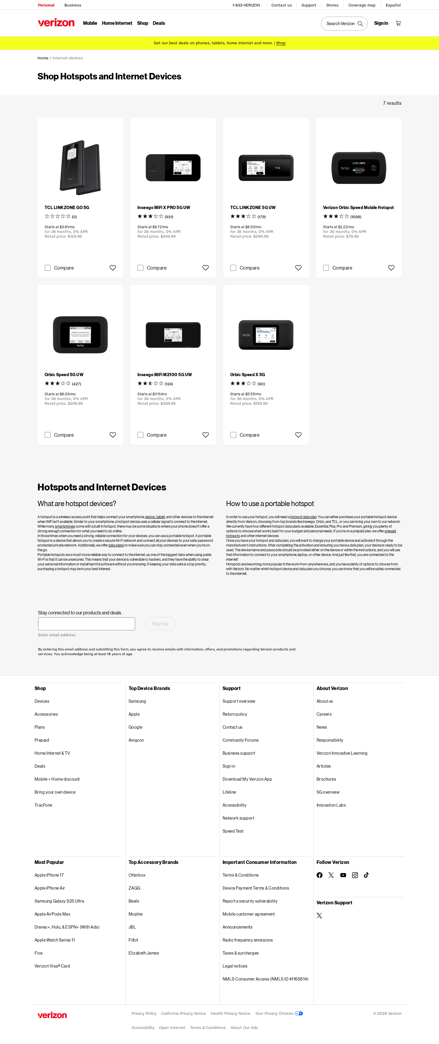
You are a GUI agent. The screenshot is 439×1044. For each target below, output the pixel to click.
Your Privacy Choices (279, 1012)
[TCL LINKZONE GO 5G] (67, 206)
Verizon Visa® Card (52, 965)
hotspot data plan (303, 516)
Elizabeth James (144, 952)
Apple (134, 713)
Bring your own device (55, 791)
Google (135, 726)
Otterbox (137, 874)
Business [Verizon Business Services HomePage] (72, 4)
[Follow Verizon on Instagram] (355, 874)
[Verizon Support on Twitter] (320, 915)
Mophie (136, 913)
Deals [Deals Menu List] (159, 22)
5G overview (328, 791)
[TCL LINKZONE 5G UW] (253, 206)
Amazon (136, 739)
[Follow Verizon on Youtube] (343, 874)
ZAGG (134, 887)
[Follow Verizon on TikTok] (367, 874)
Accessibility (235, 804)
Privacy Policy (144, 1012)
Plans (40, 726)
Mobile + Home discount (57, 778)
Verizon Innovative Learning (342, 752)
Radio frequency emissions (248, 939)
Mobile (90, 22)
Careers (324, 713)
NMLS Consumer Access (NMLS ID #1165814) (266, 978)
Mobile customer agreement (249, 913)
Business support (239, 752)
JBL (132, 926)
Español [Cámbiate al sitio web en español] (393, 4)
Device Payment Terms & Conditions (256, 887)
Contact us (282, 4)
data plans (116, 544)
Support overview (239, 700)
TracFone (43, 804)
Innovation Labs (331, 804)
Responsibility (330, 739)
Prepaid (42, 739)
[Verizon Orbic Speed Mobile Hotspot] (358, 206)
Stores (333, 4)
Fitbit (133, 939)
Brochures (326, 778)
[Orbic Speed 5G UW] (64, 373)
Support (309, 4)
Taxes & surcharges (241, 952)
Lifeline (229, 791)
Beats (134, 900)
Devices (42, 700)
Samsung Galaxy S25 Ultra (59, 900)
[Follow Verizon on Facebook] (320, 874)
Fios (39, 952)
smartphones (65, 525)
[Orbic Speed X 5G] (247, 373)
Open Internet (172, 1027)
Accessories (46, 713)
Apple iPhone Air (50, 887)
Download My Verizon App (247, 778)
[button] (112, 267)
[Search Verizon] (345, 23)
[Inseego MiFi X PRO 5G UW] (163, 206)
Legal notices (235, 965)
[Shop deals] (281, 42)
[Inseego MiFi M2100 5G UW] (164, 373)
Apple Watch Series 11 (55, 939)
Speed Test (233, 830)
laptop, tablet (155, 516)
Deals (40, 765)
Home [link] (43, 57)
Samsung (137, 700)
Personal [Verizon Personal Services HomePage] (46, 4)
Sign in (229, 765)
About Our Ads (244, 1027)
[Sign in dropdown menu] (382, 22)
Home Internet (117, 22)
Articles (324, 765)
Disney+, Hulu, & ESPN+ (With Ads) (67, 926)
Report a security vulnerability (250, 900)
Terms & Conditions (241, 874)
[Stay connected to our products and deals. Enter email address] (86, 623)
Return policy (235, 713)
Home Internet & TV (52, 752)
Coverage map (362, 4)
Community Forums (241, 739)
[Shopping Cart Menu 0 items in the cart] (398, 22)
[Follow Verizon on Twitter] (331, 874)
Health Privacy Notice (230, 1012)
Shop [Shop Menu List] (142, 22)
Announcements (238, 926)
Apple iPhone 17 (49, 874)
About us (325, 700)
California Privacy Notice (183, 1012)
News (322, 726)
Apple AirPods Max (53, 913)
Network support (239, 817)
